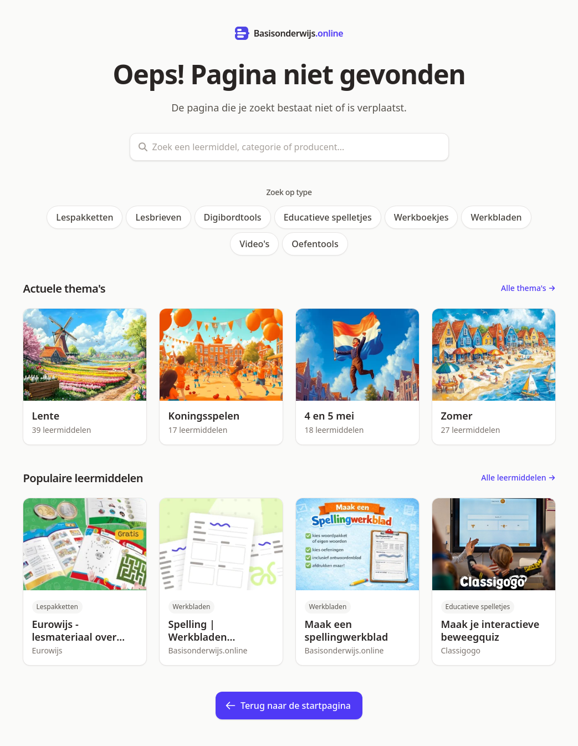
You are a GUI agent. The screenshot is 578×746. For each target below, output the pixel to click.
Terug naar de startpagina (288, 705)
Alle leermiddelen (518, 477)
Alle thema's (528, 288)
